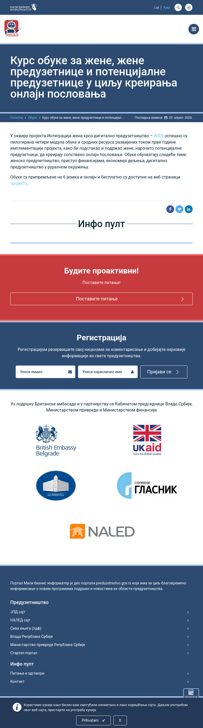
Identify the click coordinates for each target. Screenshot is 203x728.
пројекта (18, 183)
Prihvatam (94, 720)
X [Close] (120, 720)
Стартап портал (23, 653)
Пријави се (164, 372)
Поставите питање (131, 299)
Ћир (166, 8)
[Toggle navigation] (193, 29)
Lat (156, 8)
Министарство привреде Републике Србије (47, 645)
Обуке (32, 118)
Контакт (17, 681)
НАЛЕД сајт (20, 620)
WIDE (159, 135)
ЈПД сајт (17, 612)
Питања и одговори (27, 673)
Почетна (16, 118)
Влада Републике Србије (31, 636)
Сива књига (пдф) (25, 628)
